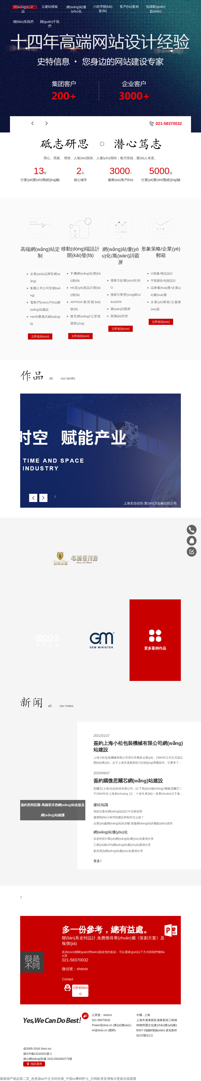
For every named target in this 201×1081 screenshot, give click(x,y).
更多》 (98, 861)
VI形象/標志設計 (162, 273)
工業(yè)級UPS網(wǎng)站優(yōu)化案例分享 (122, 844)
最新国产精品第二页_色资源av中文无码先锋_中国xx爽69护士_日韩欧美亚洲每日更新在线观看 (68, 1078)
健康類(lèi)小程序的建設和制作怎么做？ (118, 817)
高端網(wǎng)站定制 (40, 252)
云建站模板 (50, 6)
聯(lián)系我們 (23, 21)
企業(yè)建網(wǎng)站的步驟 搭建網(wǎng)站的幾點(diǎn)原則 (132, 823)
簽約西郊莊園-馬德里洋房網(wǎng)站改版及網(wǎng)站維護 (53, 810)
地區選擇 (34, 1064)
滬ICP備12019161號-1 (37, 1053)
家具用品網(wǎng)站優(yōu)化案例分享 (118, 851)
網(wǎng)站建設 (23, 9)
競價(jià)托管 (119, 316)
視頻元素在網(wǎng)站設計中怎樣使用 (117, 811)
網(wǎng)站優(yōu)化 (76, 9)
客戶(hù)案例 (129, 6)
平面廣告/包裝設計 (163, 280)
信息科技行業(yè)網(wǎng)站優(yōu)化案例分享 (123, 838)
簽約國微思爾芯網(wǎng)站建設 (128, 780)
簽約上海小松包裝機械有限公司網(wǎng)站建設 (138, 746)
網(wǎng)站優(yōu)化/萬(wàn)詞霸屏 (120, 255)
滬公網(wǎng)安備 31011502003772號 (47, 1058)
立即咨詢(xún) (40, 336)
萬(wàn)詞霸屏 (121, 309)
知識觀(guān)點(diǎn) (155, 9)
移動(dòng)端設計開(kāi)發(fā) (80, 252)
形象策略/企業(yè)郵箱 (160, 252)
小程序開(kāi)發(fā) (102, 9)
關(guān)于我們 (49, 24)
